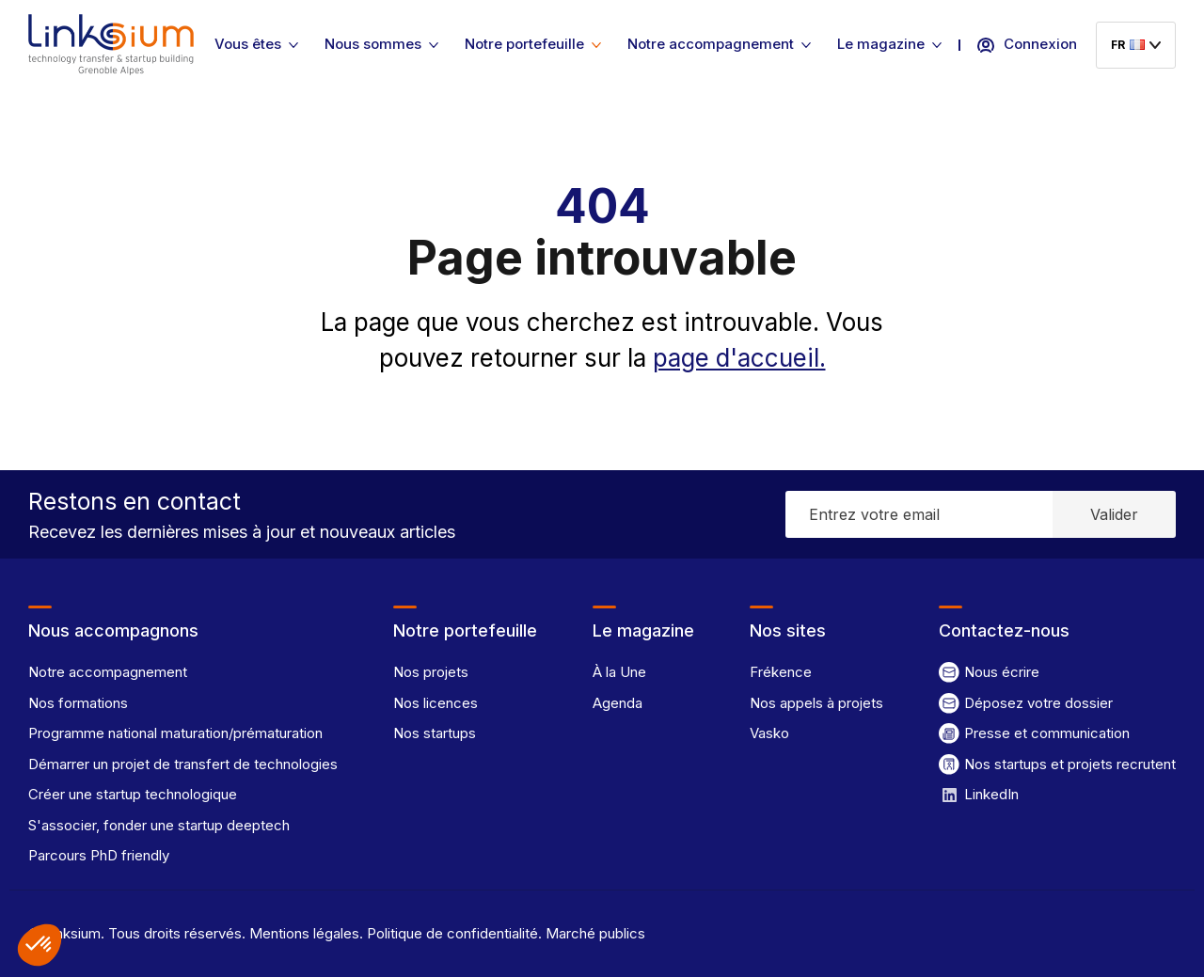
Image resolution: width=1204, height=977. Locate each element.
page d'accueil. (739, 357)
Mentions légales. (304, 933)
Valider (1114, 514)
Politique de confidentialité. (452, 933)
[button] (39, 945)
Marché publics (593, 933)
